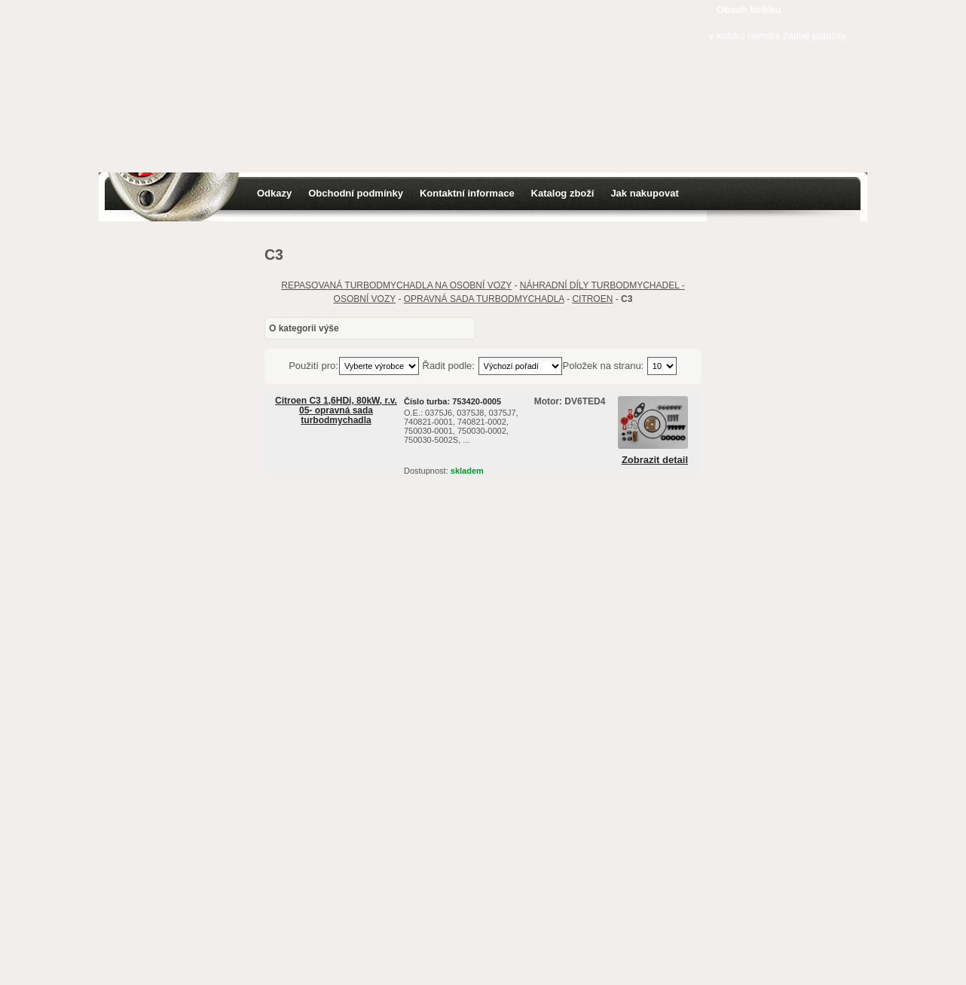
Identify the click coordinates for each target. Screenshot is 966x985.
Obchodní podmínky (355, 193)
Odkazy (274, 193)
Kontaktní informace (467, 193)
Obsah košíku (749, 9)
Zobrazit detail (655, 460)
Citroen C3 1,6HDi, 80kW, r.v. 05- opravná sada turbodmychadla (336, 410)
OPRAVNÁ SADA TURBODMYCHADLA (484, 299)
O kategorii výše (304, 328)
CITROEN (592, 299)
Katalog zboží (563, 193)
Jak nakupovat (644, 193)
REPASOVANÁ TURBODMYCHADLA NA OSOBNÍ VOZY (396, 285)
